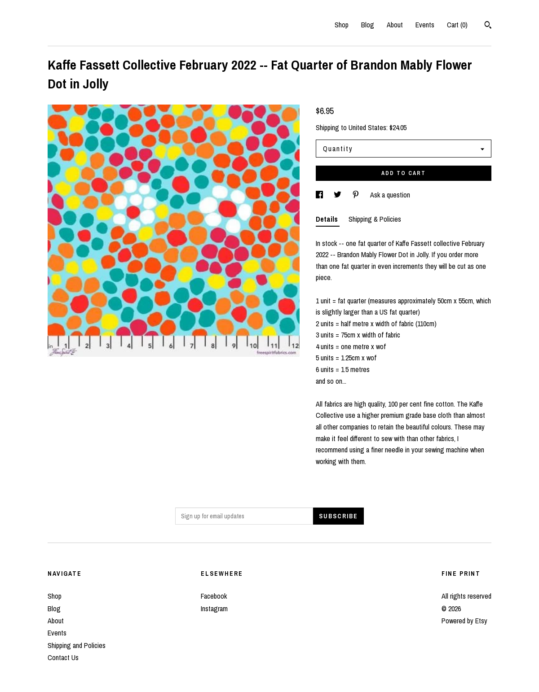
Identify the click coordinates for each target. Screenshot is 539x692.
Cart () (457, 25)
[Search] (488, 26)
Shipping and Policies (77, 645)
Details (328, 219)
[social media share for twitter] (338, 195)
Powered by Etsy (464, 621)
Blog (367, 25)
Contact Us (63, 657)
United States (367, 127)
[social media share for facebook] (320, 195)
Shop (342, 25)
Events (424, 25)
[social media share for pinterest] (356, 195)
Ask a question (390, 195)
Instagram (214, 608)
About (395, 25)
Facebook (214, 596)
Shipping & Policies (375, 219)
